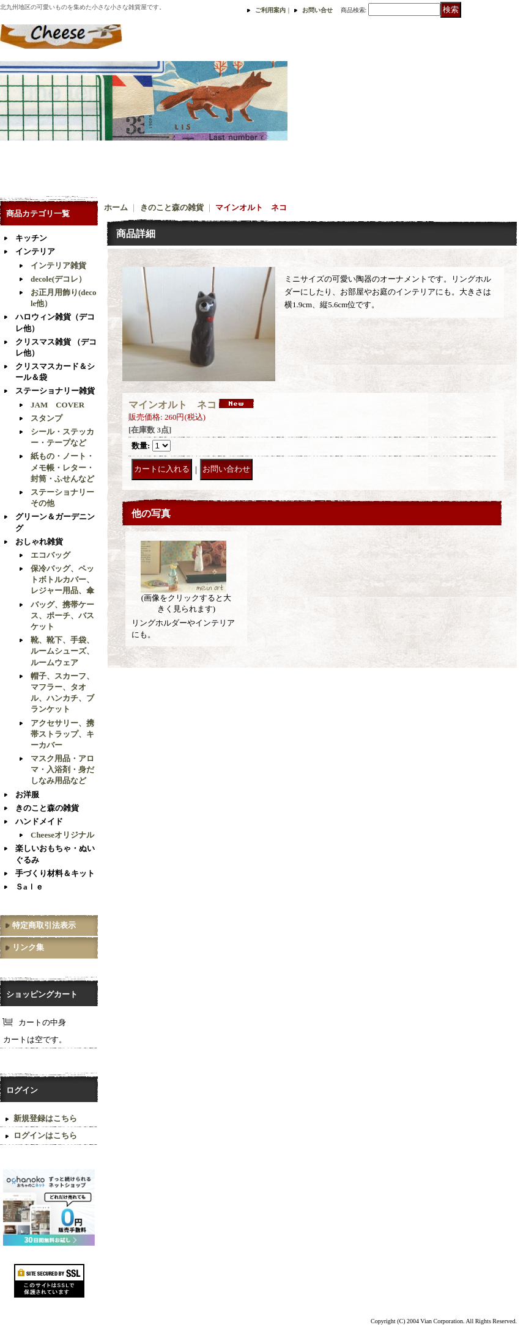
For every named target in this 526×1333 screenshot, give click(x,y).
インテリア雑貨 (58, 265)
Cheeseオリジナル (62, 834)
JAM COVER (57, 404)
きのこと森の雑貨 (47, 808)
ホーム (116, 207)
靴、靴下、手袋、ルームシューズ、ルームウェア (62, 650)
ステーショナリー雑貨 (55, 390)
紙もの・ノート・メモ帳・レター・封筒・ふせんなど (62, 467)
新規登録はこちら (45, 1118)
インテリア (35, 251)
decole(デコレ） (58, 278)
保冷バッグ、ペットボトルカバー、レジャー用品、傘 (62, 579)
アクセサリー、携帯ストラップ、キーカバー (62, 734)
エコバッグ (50, 555)
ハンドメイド (39, 821)
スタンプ (46, 418)
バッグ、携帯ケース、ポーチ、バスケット (62, 615)
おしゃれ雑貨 (39, 541)
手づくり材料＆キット (55, 873)
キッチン (31, 238)
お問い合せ (317, 10)
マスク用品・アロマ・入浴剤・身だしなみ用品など (62, 769)
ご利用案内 (270, 10)
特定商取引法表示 (44, 925)
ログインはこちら (45, 1135)
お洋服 (27, 794)
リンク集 (28, 947)
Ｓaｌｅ (29, 886)
